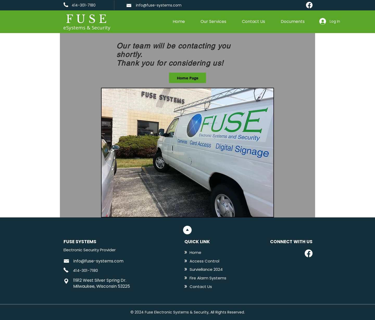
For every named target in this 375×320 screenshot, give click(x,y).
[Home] (206, 252)
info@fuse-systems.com (159, 5)
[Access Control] (206, 261)
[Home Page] (187, 78)
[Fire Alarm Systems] (208, 278)
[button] (213, 21)
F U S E (86, 19)
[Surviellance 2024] (206, 269)
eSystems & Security (86, 27)
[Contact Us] (206, 286)
